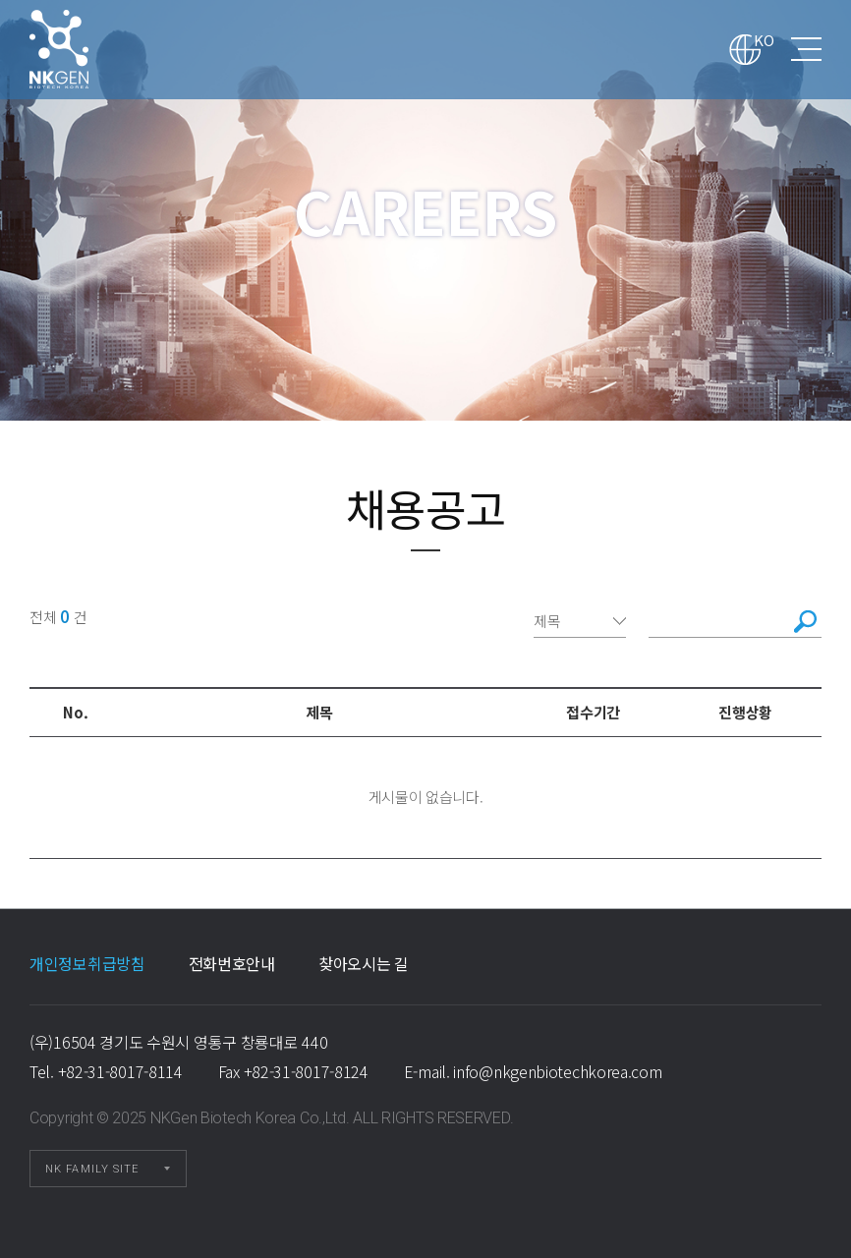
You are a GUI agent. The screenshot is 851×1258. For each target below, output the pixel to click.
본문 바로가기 (0, 0)
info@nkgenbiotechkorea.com (557, 1071)
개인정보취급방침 (87, 963)
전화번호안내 (232, 963)
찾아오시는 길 (363, 963)
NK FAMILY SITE (92, 1169)
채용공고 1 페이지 (84, 49)
